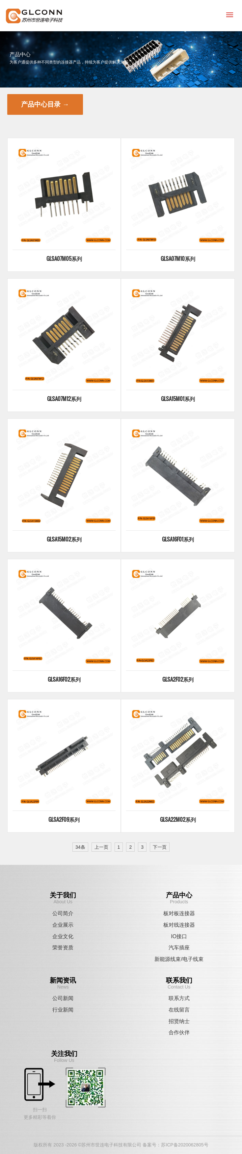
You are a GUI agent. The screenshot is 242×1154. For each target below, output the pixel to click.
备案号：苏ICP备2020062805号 (175, 1144)
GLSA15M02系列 (64, 539)
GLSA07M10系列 (178, 259)
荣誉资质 (62, 947)
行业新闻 (62, 1010)
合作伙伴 (179, 1032)
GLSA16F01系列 (178, 539)
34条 (80, 847)
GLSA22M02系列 (178, 819)
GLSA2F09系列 (64, 819)
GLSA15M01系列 (178, 399)
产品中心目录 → (45, 104)
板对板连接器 (179, 913)
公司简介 (62, 913)
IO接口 (179, 936)
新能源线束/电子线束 (178, 959)
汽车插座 (179, 947)
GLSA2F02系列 (178, 679)
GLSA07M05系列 (64, 259)
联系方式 (179, 998)
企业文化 (62, 936)
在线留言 (179, 1010)
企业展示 (62, 925)
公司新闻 (62, 998)
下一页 (160, 847)
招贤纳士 (179, 1021)
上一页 (101, 847)
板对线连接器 (179, 925)
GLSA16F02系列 (64, 679)
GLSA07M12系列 (64, 399)
